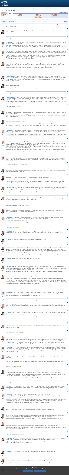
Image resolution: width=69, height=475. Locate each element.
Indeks (2, 10)
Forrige (6, 10)
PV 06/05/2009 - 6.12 (38, 15)
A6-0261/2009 (20, 332)
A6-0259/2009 (18, 38)
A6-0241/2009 (3, 15)
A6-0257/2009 (26, 164)
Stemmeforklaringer (38, 16)
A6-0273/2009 (19, 106)
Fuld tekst (14, 10)
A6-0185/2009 (21, 382)
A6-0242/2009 (19, 320)
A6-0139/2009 (18, 366)
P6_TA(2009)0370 (54, 15)
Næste (9, 10)
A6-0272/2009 (27, 205)
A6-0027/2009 (18, 93)
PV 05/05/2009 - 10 (20, 15)
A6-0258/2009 (18, 227)
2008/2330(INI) (6, 12)
